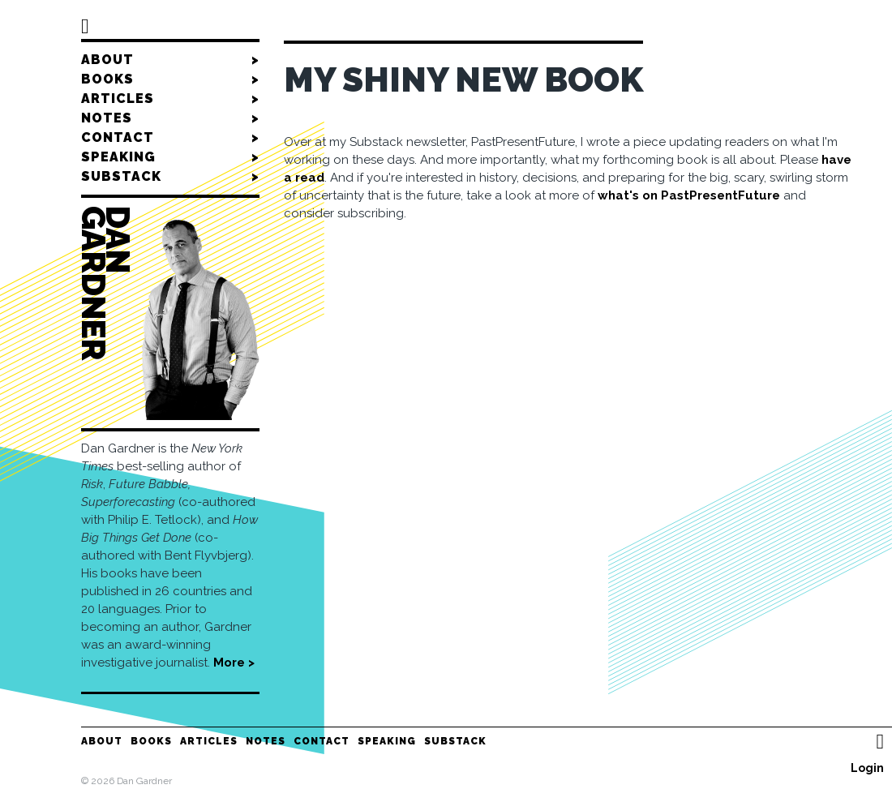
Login (867, 767)
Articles (170, 99)
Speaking (170, 157)
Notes (170, 118)
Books (170, 79)
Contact (170, 138)
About (170, 60)
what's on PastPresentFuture (689, 195)
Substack (170, 177)
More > (234, 662)
